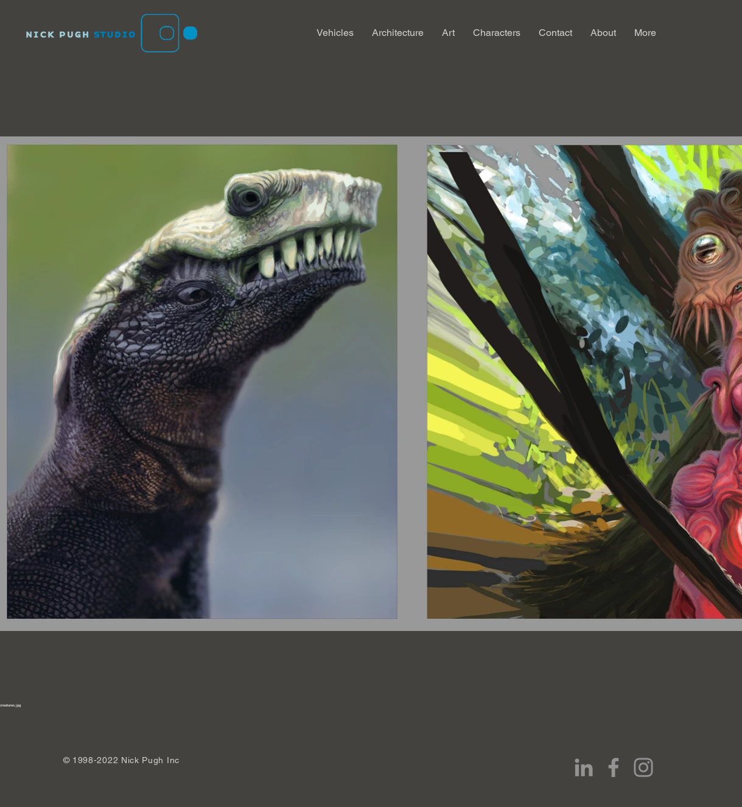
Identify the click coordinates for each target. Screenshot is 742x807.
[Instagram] (643, 767)
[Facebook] (613, 767)
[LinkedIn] (584, 767)
